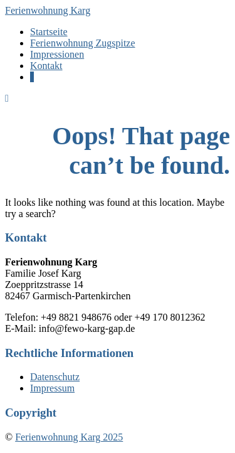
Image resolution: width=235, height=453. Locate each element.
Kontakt (46, 65)
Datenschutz (55, 376)
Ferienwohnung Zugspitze (82, 43)
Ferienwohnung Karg (47, 10)
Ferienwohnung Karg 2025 (69, 437)
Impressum (52, 388)
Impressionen (57, 54)
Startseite (49, 31)
